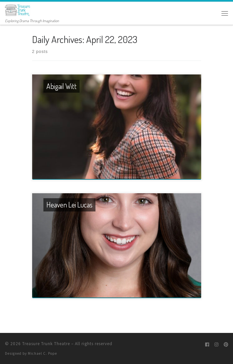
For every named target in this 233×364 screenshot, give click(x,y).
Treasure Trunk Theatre (46, 343)
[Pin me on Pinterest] (226, 345)
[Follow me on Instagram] (216, 345)
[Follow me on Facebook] (207, 345)
